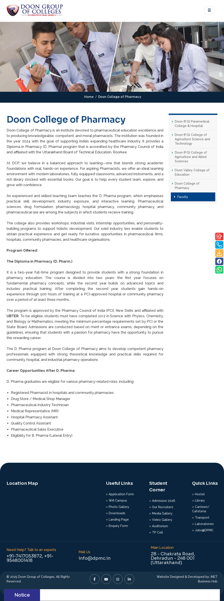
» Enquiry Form (117, 526)
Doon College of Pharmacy (187, 186)
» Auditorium (158, 526)
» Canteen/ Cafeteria (201, 509)
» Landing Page (117, 519)
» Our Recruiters (161, 507)
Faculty (182, 197)
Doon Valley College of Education (192, 172)
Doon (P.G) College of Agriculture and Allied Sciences (191, 157)
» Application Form (120, 494)
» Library (198, 500)
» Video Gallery (160, 519)
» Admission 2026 (162, 500)
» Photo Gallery (117, 507)
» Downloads (115, 513)
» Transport (200, 517)
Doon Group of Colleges (36, 576)
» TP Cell (156, 532)
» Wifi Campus (116, 500)
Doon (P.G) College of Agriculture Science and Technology (192, 139)
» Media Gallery (161, 513)
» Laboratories (203, 524)
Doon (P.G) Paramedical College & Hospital (192, 124)
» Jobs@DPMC (203, 530)
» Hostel (198, 494)
